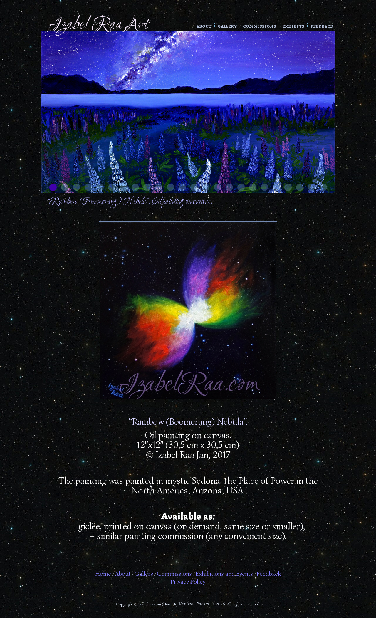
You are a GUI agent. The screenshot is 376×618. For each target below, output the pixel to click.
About (204, 26)
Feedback (321, 26)
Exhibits (293, 26)
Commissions (259, 26)
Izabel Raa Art (98, 25)
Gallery (227, 26)
